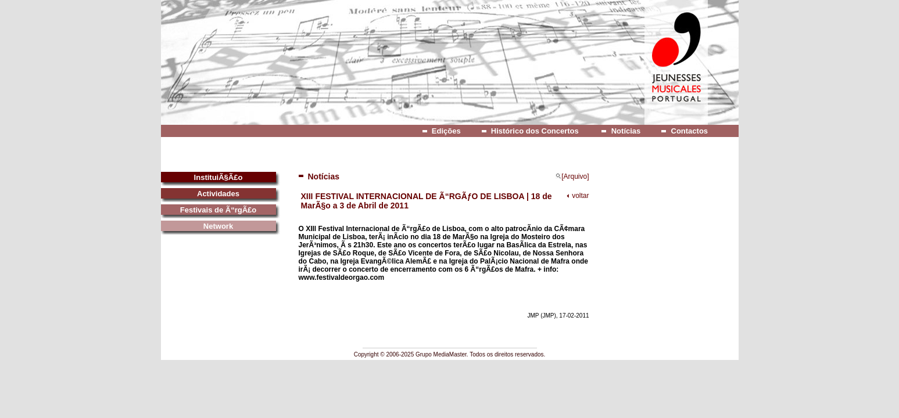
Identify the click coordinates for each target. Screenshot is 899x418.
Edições (446, 131)
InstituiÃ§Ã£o (218, 177)
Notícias (626, 131)
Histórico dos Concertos (535, 131)
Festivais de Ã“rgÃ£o (218, 210)
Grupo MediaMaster (441, 354)
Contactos (689, 131)
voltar (580, 196)
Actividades (218, 193)
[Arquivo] (572, 176)
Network (218, 226)
